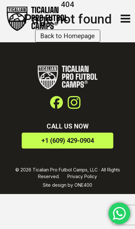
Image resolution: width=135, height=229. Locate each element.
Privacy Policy (82, 176)
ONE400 (83, 185)
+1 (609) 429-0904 (67, 140)
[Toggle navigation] (123, 18)
